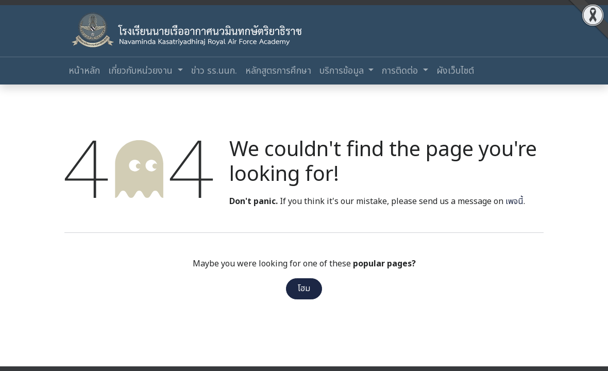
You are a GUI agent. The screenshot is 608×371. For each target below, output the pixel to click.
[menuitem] (84, 71)
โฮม (304, 288)
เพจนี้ (514, 201)
